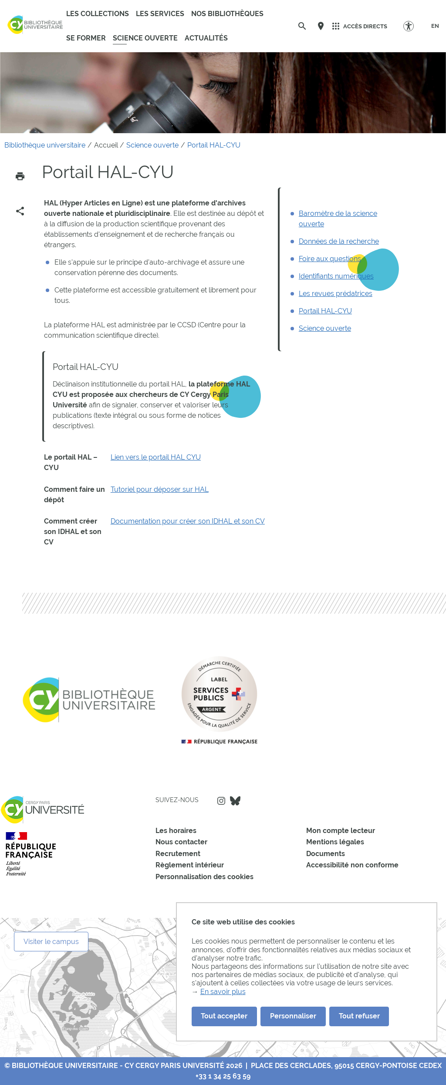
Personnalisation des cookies (204, 877)
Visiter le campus (51, 941)
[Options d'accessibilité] (412, 26)
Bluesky (235, 801)
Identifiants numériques (336, 276)
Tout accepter (224, 1016)
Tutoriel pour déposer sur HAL (160, 489)
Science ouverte (325, 328)
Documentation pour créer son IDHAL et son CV (188, 521)
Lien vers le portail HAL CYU (156, 457)
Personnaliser (293, 1016)
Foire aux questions (330, 259)
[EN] (435, 26)
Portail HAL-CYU (325, 311)
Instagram (221, 801)
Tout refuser (359, 1016)
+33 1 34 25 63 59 (223, 1076)
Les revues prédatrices (335, 293)
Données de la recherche (339, 241)
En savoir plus (223, 992)
